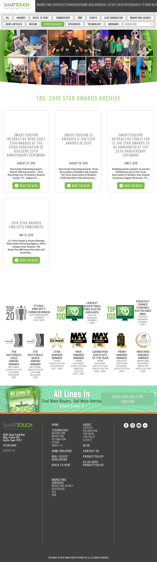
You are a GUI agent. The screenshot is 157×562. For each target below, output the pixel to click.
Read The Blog (26, 185)
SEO (54, 492)
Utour (55, 442)
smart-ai (57, 445)
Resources (74, 24)
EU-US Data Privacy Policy (93, 463)
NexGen (33, 24)
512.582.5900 (9, 445)
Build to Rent (122, 6)
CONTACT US (9, 450)
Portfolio (89, 437)
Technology (65, 6)
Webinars (113, 24)
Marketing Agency (140, 18)
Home (55, 425)
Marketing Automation (59, 437)
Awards (21, 18)
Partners (88, 434)
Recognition (90, 431)
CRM (80, 18)
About (142, 6)
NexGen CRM (58, 433)
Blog (134, 6)
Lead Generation (113, 18)
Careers (88, 427)
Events (93, 18)
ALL (7, 18)
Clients (87, 440)
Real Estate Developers (101, 6)
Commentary (63, 18)
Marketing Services (47, 6)
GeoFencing (58, 489)
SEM (54, 495)
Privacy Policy (93, 456)
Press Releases (52, 24)
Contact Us (91, 451)
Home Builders (81, 6)
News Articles (14, 24)
